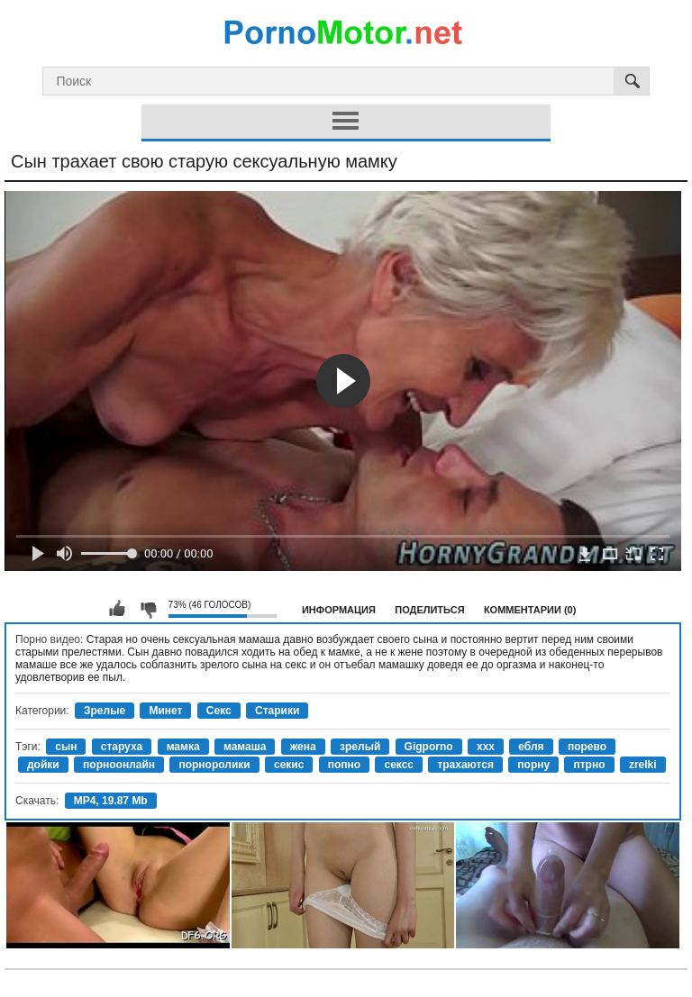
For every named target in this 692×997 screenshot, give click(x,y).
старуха (122, 746)
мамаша (244, 746)
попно (344, 764)
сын (66, 746)
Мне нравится (117, 608)
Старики (277, 710)
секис (289, 764)
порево (587, 746)
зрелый (360, 746)
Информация (339, 609)
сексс (399, 764)
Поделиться (429, 609)
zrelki (643, 764)
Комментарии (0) (530, 609)
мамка (183, 746)
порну (533, 764)
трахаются (465, 764)
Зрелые (104, 710)
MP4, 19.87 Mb (111, 800)
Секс (219, 710)
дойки (43, 764)
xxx (486, 746)
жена (303, 746)
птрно (589, 764)
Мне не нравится (147, 608)
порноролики (214, 764)
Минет (165, 710)
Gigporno (429, 746)
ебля (530, 746)
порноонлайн (119, 764)
